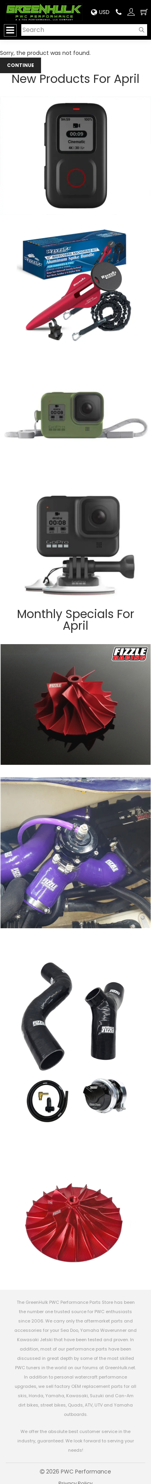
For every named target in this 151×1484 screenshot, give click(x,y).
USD (100, 12)
